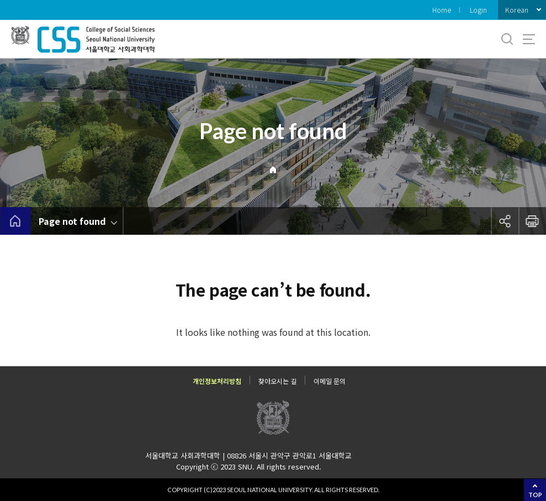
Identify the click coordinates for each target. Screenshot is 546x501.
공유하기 (504, 221)
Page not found (72, 221)
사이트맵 (529, 39)
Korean (516, 9)
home (15, 221)
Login (478, 9)
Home (441, 9)
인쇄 (532, 221)
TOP (535, 494)
